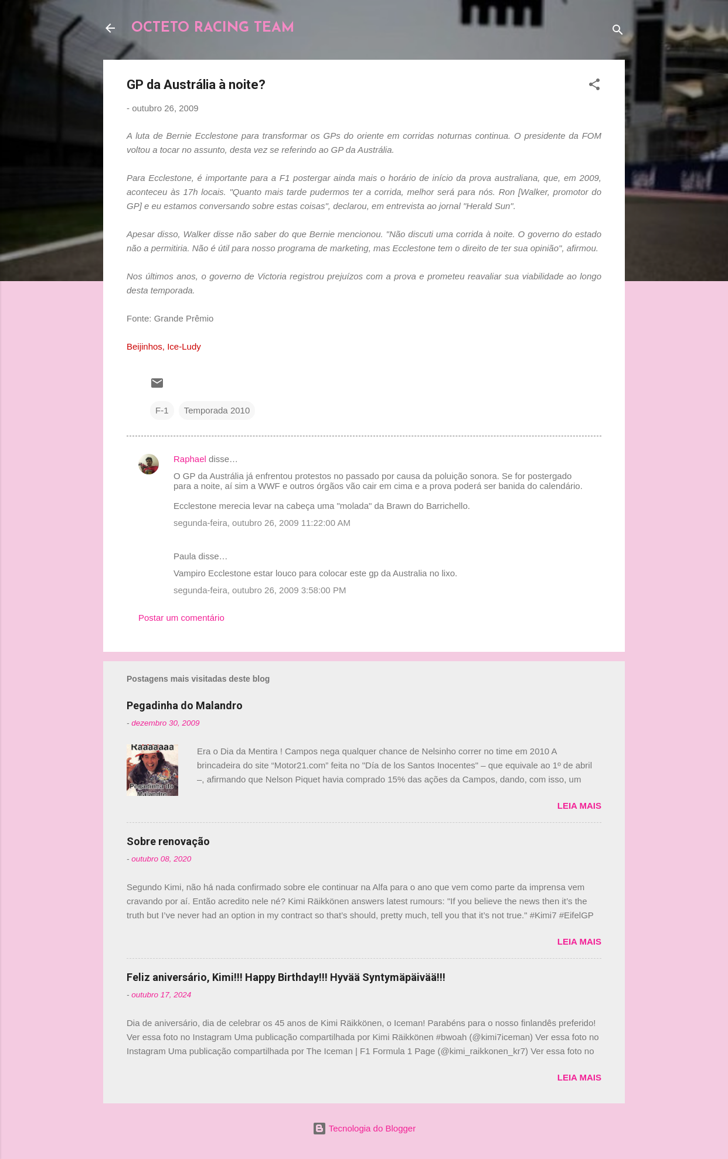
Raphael (190, 459)
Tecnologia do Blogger (364, 1128)
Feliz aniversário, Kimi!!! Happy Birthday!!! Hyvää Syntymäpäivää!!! (286, 977)
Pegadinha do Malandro (185, 705)
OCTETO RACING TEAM (212, 28)
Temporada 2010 (217, 410)
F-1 (162, 410)
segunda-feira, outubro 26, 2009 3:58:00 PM (260, 590)
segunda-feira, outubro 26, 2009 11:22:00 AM (262, 523)
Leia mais (579, 806)
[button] (594, 86)
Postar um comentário (181, 618)
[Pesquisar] (618, 32)
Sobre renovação (168, 841)
